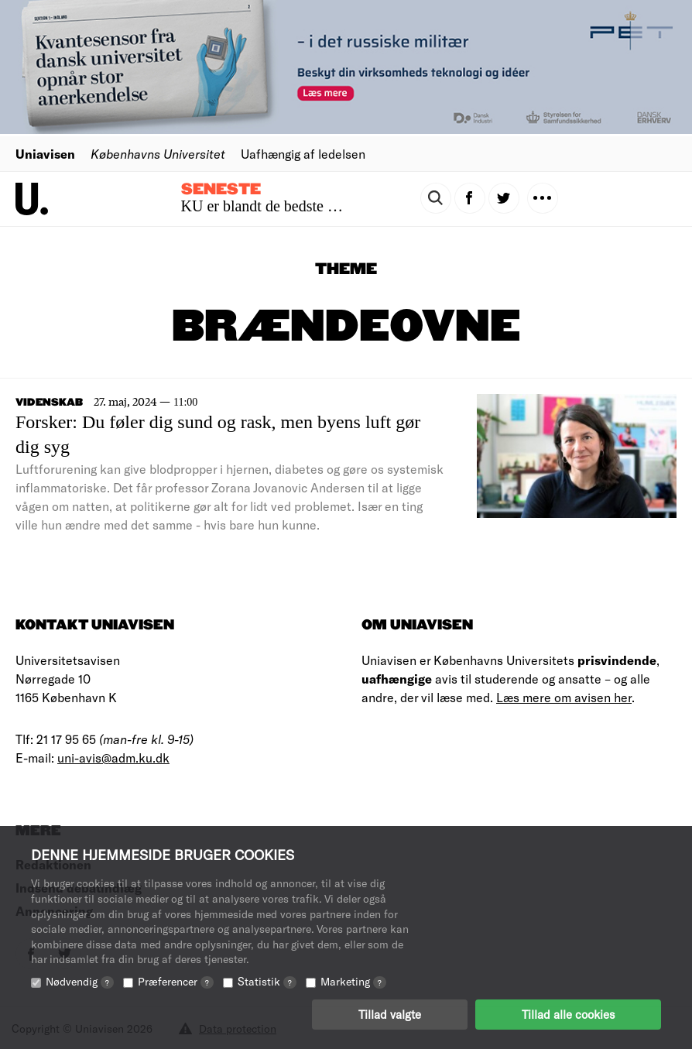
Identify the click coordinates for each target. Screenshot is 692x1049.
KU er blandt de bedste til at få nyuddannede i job (335, 205)
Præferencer (176, 981)
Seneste (221, 189)
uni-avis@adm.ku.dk (113, 757)
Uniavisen (45, 153)
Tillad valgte (389, 1014)
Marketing (353, 981)
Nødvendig (80, 981)
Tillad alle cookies (568, 1014)
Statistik (267, 981)
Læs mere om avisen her (564, 697)
